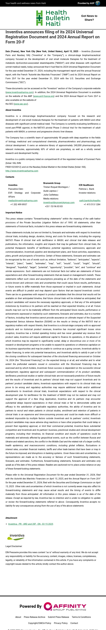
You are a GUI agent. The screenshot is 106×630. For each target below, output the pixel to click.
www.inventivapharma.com (19, 92)
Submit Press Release (58, 617)
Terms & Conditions (81, 617)
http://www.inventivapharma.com (22, 171)
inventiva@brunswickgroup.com (59, 202)
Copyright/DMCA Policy (39, 623)
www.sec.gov (20, 104)
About (18, 617)
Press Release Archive (34, 617)
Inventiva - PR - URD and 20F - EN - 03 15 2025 (30, 524)
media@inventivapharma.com (23, 200)
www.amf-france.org (44, 96)
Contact (74, 623)
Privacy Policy (61, 623)
